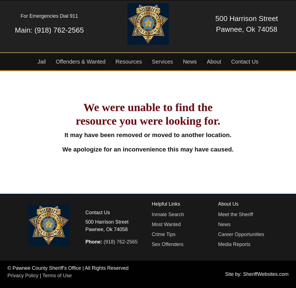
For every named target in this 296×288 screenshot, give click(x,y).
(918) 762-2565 (59, 30)
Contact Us (244, 62)
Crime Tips (163, 234)
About (214, 62)
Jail (42, 62)
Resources (129, 62)
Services (162, 62)
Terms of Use (57, 275)
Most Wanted (166, 224)
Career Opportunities (241, 234)
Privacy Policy (22, 275)
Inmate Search (168, 214)
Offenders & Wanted (81, 62)
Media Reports (234, 244)
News (190, 62)
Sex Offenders (168, 244)
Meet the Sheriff (235, 214)
